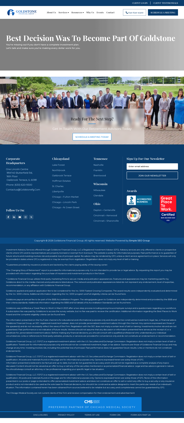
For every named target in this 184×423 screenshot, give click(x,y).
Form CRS (115, 420)
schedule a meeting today (92, 136)
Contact (110, 12)
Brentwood (100, 176)
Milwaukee (100, 190)
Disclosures (40, 420)
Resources (77, 12)
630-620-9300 (134, 12)
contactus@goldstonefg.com (23, 189)
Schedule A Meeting (163, 12)
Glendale (99, 196)
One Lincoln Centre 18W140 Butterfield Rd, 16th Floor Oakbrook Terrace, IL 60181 (21, 174)
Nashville (99, 165)
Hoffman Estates (61, 181)
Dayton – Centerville (105, 211)
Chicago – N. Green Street (66, 209)
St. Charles (58, 187)
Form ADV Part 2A (141, 420)
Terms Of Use (92, 420)
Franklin (98, 170)
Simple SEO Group (139, 245)
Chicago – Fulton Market (66, 198)
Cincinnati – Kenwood (106, 216)
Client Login (140, 3)
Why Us (90, 12)
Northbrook (58, 170)
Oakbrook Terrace (62, 176)
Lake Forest (58, 165)
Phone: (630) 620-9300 (19, 184)
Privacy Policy (66, 420)
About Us (51, 12)
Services (64, 12)
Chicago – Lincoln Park (65, 203)
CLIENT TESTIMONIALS (165, 3)
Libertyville (58, 192)
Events (100, 12)
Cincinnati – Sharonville (100, 224)
